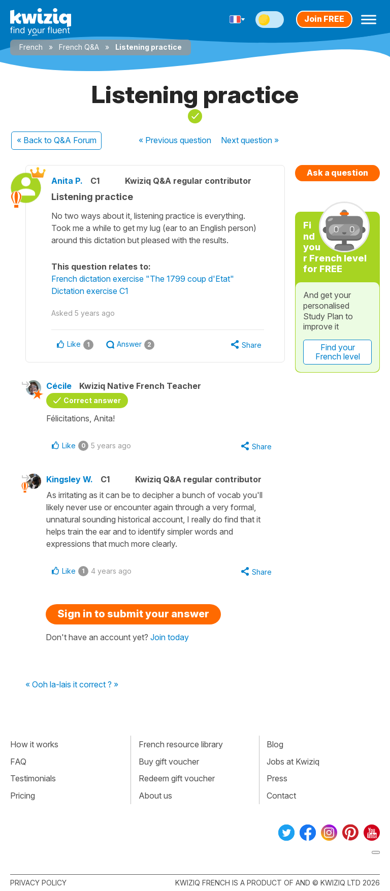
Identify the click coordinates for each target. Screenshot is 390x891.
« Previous (175, 140)
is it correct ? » (92, 684)
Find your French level (337, 351)
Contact (281, 795)
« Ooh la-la (45, 684)
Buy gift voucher (169, 761)
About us (155, 795)
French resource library (181, 744)
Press (277, 778)
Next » (250, 140)
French (31, 47)
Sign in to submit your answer (133, 614)
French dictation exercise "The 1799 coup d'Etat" (142, 279)
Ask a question (337, 173)
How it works (34, 744)
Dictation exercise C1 (89, 291)
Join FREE (324, 19)
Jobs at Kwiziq (293, 761)
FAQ (18, 761)
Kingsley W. (69, 479)
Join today (169, 637)
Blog (275, 744)
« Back (56, 140)
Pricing (22, 795)
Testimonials (33, 778)
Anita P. (67, 181)
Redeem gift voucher (177, 778)
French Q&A (79, 47)
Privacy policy (38, 882)
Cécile (59, 386)
